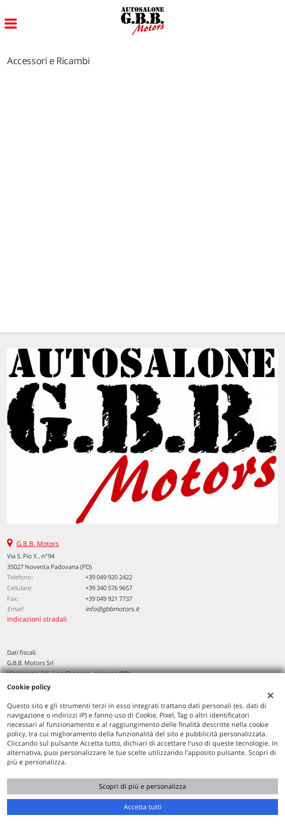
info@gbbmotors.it (112, 609)
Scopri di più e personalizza (142, 786)
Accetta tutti (143, 806)
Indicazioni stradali (37, 618)
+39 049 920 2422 (108, 577)
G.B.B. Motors (37, 543)
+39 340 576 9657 (108, 588)
